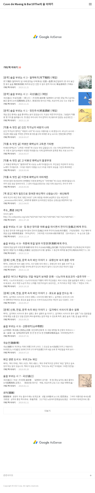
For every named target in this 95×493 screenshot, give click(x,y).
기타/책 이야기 (9, 87)
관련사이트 (8, 475)
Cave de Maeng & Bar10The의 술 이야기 (28, 4)
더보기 (47, 410)
